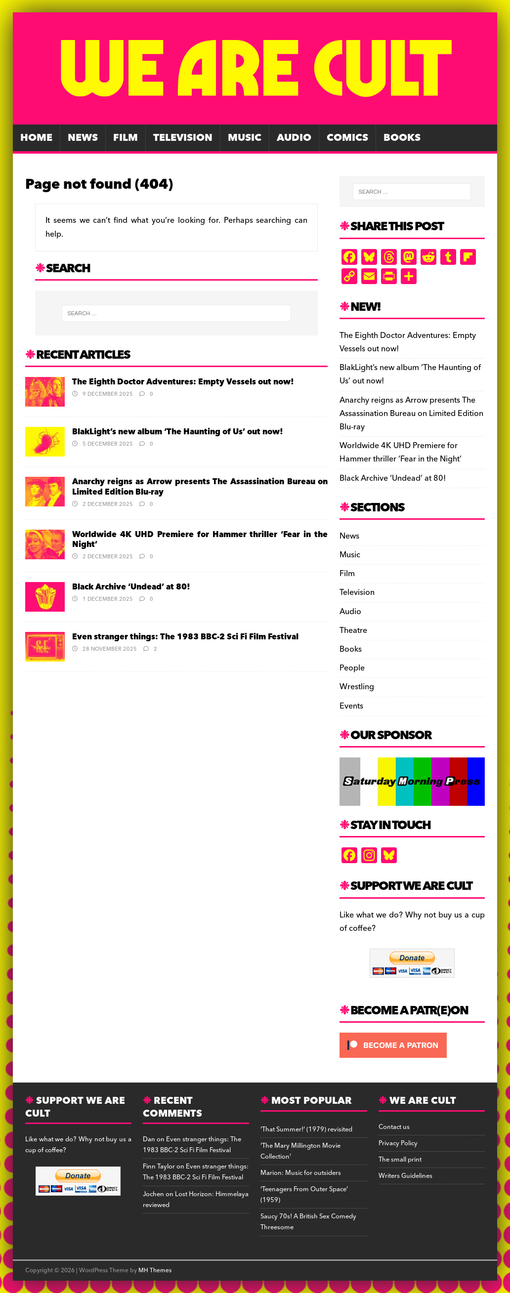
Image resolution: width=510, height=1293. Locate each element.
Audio (294, 137)
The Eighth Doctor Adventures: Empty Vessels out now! (183, 382)
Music (244, 137)
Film (125, 137)
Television (182, 137)
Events (351, 706)
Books (402, 137)
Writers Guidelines (405, 1175)
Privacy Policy (398, 1143)
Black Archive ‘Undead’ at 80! (131, 587)
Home (36, 137)
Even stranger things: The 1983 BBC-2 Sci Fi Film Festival (185, 637)
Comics (347, 137)
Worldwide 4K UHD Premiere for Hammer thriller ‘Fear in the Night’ (200, 540)
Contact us (394, 1127)
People (352, 668)
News (83, 137)
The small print (400, 1159)
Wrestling (357, 687)
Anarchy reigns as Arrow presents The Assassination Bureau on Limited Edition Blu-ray (200, 487)
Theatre (353, 630)
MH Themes (154, 1270)
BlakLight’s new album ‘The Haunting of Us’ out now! (177, 432)
